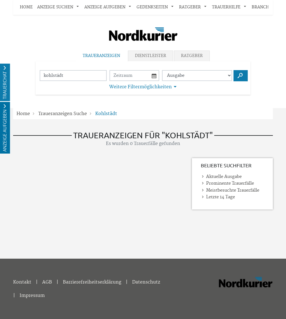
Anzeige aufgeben (104, 7)
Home (26, 7)
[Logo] (143, 34)
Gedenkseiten (152, 7)
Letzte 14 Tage (220, 197)
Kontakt (22, 282)
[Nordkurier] (245, 290)
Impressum (32, 295)
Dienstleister (150, 55)
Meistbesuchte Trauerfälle (232, 190)
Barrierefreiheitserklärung (92, 282)
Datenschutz (146, 282)
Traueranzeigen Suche (62, 113)
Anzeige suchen (55, 7)
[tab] (102, 56)
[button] (78, 7)
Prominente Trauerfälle (230, 183)
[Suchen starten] (240, 75)
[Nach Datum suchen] (134, 75)
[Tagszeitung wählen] (197, 75)
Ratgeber (190, 7)
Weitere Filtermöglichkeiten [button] (140, 87)
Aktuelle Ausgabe (224, 176)
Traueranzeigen (101, 55)
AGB (47, 282)
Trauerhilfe (226, 7)
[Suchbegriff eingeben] (73, 75)
